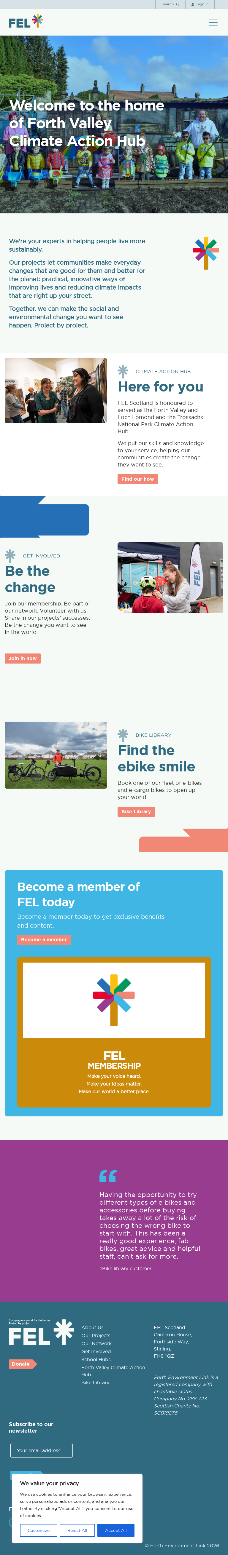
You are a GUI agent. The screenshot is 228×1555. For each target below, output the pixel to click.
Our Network (96, 1343)
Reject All (77, 1530)
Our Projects (95, 1335)
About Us (92, 1327)
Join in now (23, 658)
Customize (39, 1530)
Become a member (44, 939)
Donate (21, 1364)
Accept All (116, 1530)
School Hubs (96, 1359)
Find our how (137, 479)
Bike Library (136, 811)
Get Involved (96, 1351)
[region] (77, 1508)
